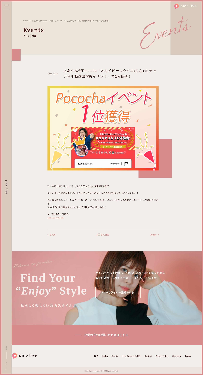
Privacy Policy (162, 356)
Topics (105, 356)
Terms (188, 356)
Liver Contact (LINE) (131, 356)
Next (154, 234)
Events (115, 356)
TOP (96, 356)
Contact (148, 356)
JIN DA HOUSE (55, 218)
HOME (26, 21)
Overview (176, 356)
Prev (51, 234)
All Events (103, 234)
